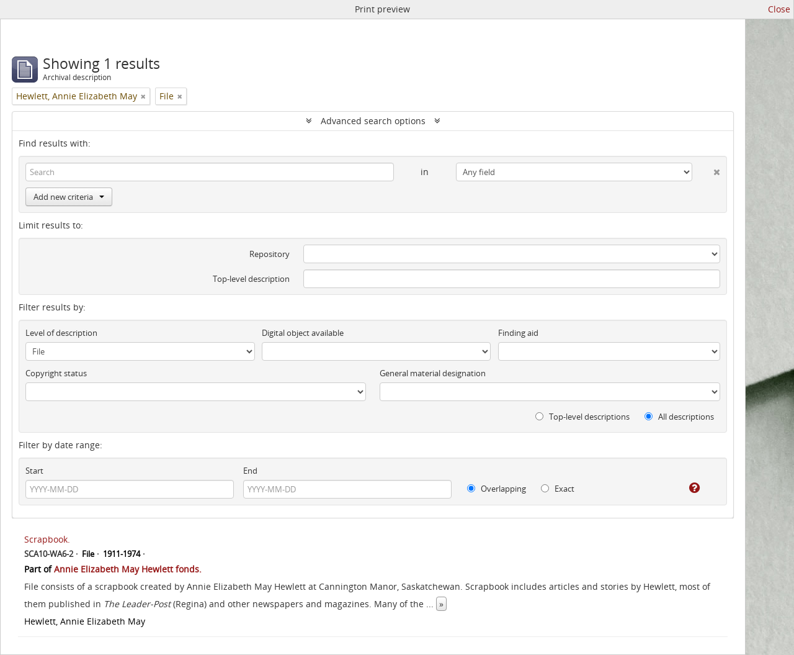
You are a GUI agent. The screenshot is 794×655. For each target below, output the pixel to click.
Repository (269, 254)
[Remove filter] (143, 96)
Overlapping (496, 488)
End (250, 470)
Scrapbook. (47, 539)
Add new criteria (68, 196)
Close (779, 9)
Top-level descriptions (582, 416)
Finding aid (518, 332)
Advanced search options (373, 121)
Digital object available (303, 332)
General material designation (433, 373)
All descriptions (679, 416)
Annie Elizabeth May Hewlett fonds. (128, 569)
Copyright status (56, 373)
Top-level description (251, 278)
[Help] (686, 488)
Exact (557, 488)
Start (34, 470)
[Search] (209, 172)
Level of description (61, 332)
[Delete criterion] (706, 169)
